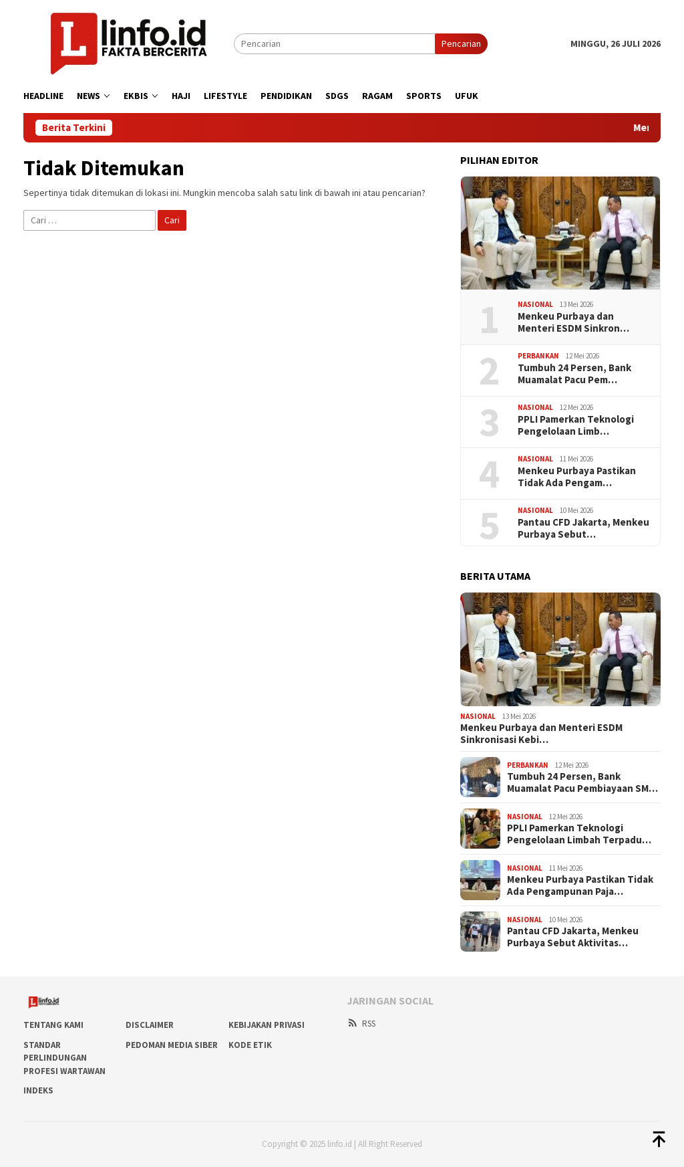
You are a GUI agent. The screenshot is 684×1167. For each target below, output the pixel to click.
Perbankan (538, 355)
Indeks (38, 1090)
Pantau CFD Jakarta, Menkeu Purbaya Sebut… (583, 528)
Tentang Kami (53, 1025)
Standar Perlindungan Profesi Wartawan (64, 1058)
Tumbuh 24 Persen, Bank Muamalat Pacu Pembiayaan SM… (582, 782)
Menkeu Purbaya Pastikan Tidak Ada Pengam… (577, 477)
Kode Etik (250, 1045)
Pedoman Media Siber (172, 1045)
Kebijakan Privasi (266, 1025)
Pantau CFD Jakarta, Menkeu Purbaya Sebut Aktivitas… (573, 937)
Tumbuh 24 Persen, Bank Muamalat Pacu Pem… (574, 374)
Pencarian (461, 43)
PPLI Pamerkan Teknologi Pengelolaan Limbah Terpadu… (579, 834)
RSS (361, 1023)
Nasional (535, 304)
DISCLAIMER (150, 1025)
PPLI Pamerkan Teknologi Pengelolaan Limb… (576, 425)
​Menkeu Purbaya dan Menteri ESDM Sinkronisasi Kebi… (541, 734)
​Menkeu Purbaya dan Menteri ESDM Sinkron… (573, 322)
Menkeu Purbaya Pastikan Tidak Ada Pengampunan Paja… (580, 885)
